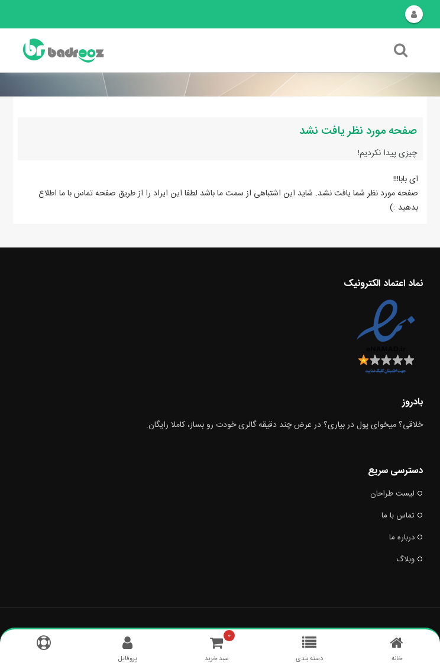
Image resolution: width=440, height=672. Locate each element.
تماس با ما (402, 515)
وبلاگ (409, 559)
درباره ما (406, 537)
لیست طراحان (396, 493)
